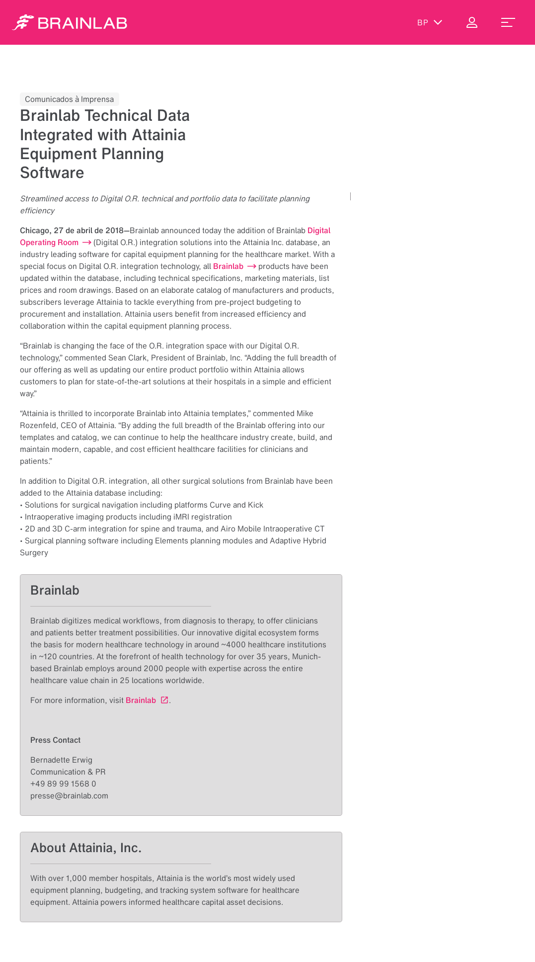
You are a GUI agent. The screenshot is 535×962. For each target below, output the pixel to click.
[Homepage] (69, 22)
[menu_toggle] (508, 22)
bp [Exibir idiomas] (430, 22)
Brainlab (141, 700)
